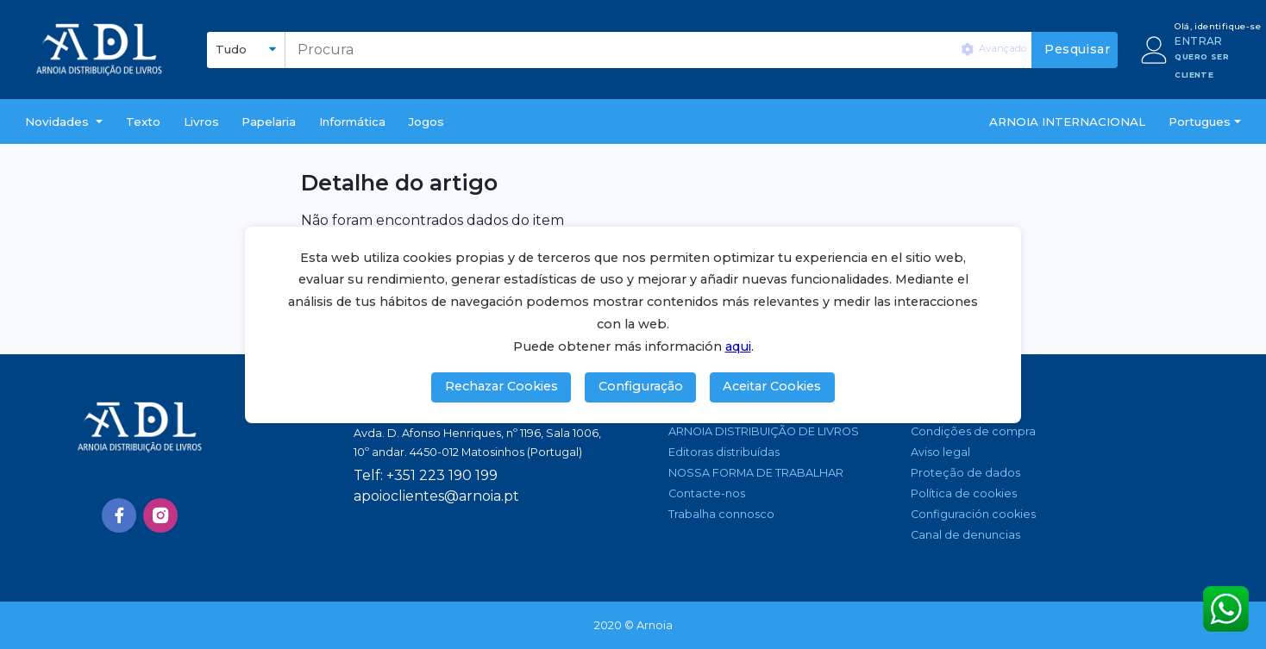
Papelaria (268, 121)
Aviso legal (940, 452)
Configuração (641, 386)
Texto (143, 121)
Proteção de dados (965, 472)
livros (201, 121)
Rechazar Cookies (501, 386)
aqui (738, 346)
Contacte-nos (706, 493)
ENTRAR (1198, 40)
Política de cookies (964, 493)
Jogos (426, 121)
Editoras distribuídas (724, 452)
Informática (352, 121)
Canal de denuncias (965, 534)
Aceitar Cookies (772, 386)
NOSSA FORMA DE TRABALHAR (755, 472)
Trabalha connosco (721, 514)
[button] (64, 121)
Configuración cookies (973, 514)
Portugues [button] (1200, 121)
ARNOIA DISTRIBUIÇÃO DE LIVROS (763, 431)
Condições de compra (973, 431)
